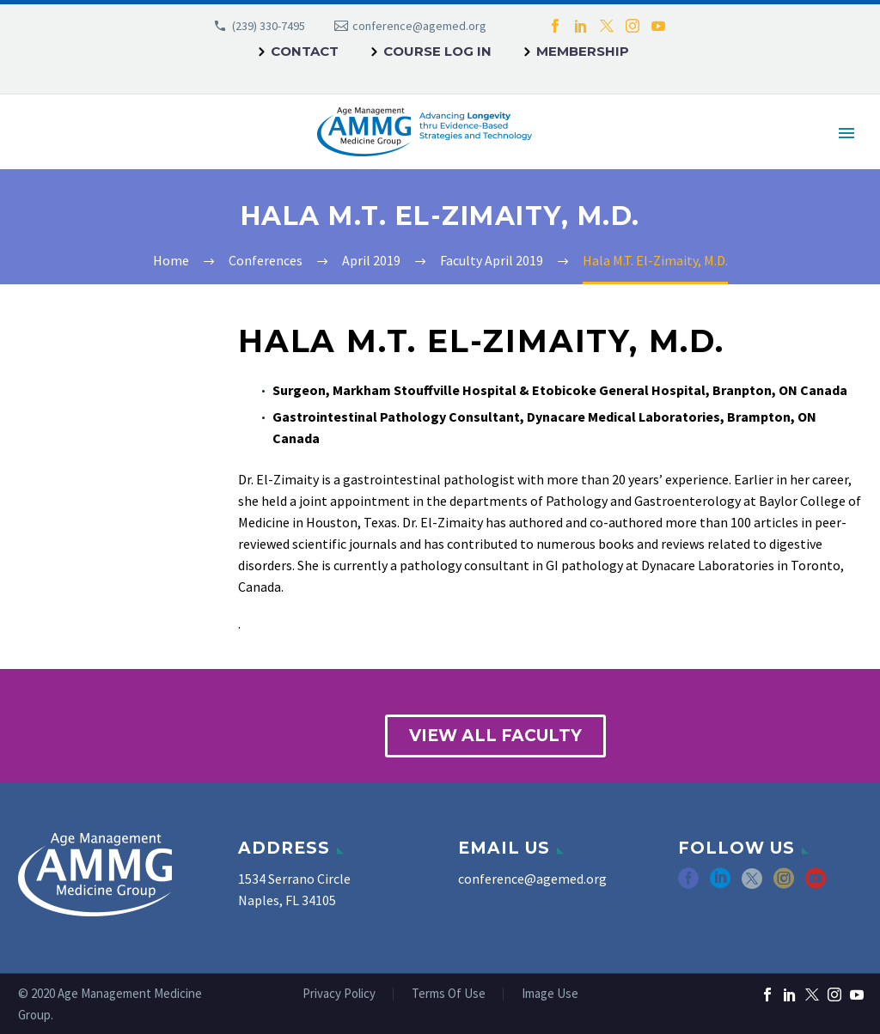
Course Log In (437, 51)
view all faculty (495, 735)
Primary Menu (846, 133)
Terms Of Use (449, 994)
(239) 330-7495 (268, 25)
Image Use (550, 994)
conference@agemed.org (419, 25)
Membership (582, 51)
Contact (305, 51)
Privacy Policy (339, 994)
